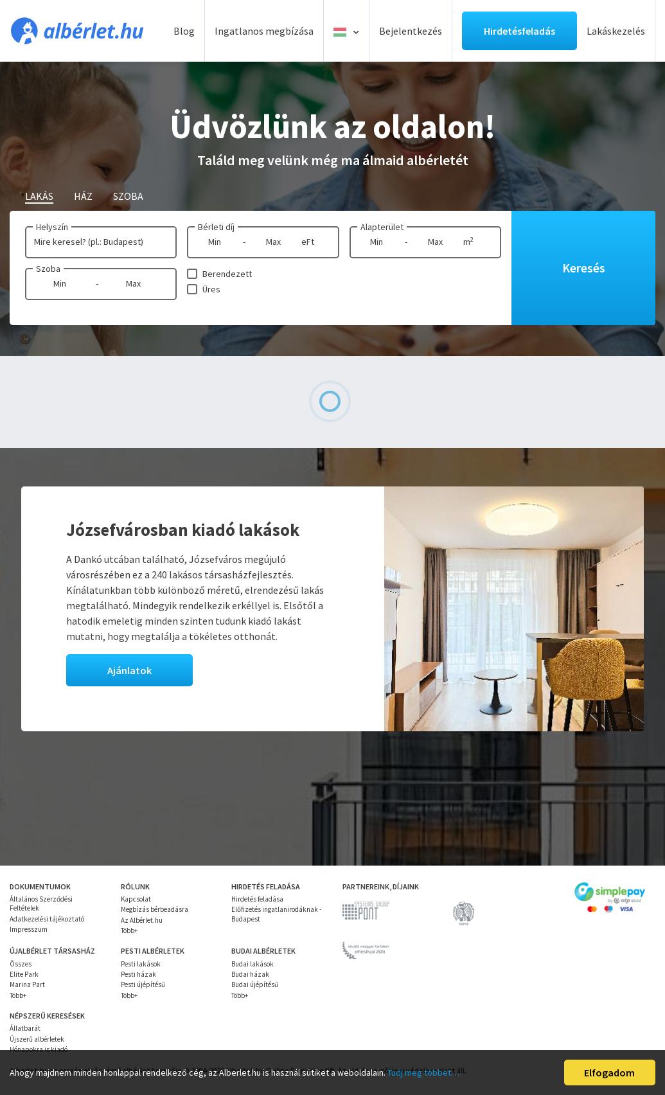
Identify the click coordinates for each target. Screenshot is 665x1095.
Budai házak (250, 974)
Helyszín (52, 227)
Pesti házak (138, 974)
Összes (20, 963)
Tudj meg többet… (423, 1072)
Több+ (129, 930)
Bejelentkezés (410, 30)
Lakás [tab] (39, 196)
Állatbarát (25, 1028)
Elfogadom (609, 1072)
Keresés (583, 268)
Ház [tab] (83, 196)
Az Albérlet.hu (142, 920)
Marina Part (27, 984)
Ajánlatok (129, 670)
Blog (184, 30)
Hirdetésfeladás (519, 30)
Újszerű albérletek (37, 1039)
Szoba (48, 268)
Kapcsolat (136, 899)
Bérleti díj (216, 227)
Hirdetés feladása (257, 899)
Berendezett (227, 274)
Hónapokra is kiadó (38, 1049)
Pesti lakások (141, 963)
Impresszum (29, 929)
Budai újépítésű (254, 984)
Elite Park (24, 974)
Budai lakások (252, 963)
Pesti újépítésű (143, 984)
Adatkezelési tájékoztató (47, 918)
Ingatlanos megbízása (264, 30)
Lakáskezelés (616, 30)
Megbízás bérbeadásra (154, 909)
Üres (211, 289)
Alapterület (381, 227)
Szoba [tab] (128, 196)
